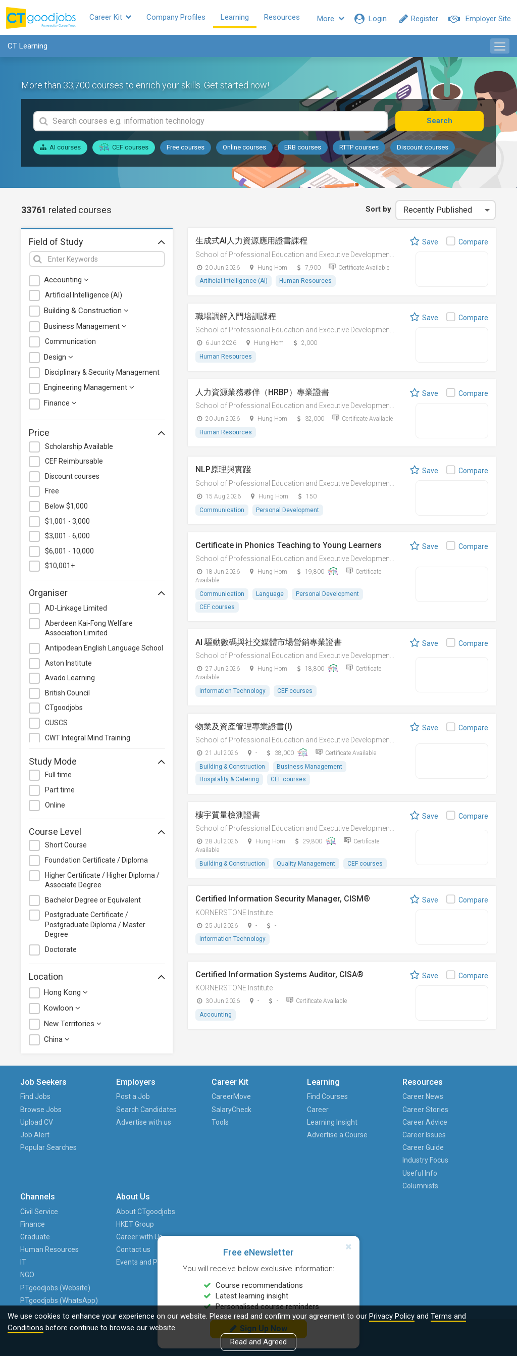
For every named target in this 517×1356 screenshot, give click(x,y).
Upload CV (37, 1125)
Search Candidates (109, 1118)
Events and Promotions (454, 1156)
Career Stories (324, 1112)
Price (97, 435)
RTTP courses (359, 150)
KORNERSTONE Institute (234, 917)
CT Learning (27, 48)
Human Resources (306, 283)
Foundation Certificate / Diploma (96, 863)
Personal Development (288, 513)
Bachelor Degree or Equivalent (93, 902)
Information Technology (232, 694)
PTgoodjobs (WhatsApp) (385, 1220)
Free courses (185, 150)
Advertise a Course (249, 1143)
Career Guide (321, 1150)
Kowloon (62, 1010)
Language (270, 596)
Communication (70, 344)
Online (55, 807)
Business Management (85, 328)
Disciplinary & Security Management (102, 375)
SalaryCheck (181, 1112)
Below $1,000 (66, 509)
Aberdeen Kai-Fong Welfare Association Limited (89, 631)
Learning (243, 18)
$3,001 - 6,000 (67, 538)
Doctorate (61, 952)
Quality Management (306, 867)
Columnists (319, 1188)
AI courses (60, 150)
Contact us (453, 1137)
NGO (373, 1176)
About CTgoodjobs (465, 1099)
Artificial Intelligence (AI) (83, 298)
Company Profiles (184, 18)
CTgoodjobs (64, 710)
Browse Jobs (42, 1112)
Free (52, 494)
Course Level (97, 834)
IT (369, 1163)
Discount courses (422, 150)
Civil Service (385, 1099)
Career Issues (322, 1137)
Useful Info (318, 1176)
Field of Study (97, 244)
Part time (60, 792)
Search (446, 123)
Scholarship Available (79, 449)
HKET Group (455, 1112)
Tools (169, 1125)
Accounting (66, 282)
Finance (60, 405)
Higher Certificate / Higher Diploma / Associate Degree (102, 883)
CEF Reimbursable (74, 464)
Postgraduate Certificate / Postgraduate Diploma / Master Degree (95, 927)
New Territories (72, 1026)
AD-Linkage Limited (76, 611)
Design (58, 359)
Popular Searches (36, 1156)
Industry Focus (324, 1163)
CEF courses (123, 149)
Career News (321, 1099)
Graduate (381, 1125)
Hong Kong (66, 994)
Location (97, 979)
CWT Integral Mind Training (87, 740)
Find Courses (251, 1099)
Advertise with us (114, 1143)
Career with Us (459, 1125)
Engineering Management (89, 389)
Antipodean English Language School (104, 650)
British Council (67, 695)
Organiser (97, 595)
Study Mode (97, 764)
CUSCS (56, 725)
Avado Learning (70, 680)
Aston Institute (68, 666)
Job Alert (35, 1137)
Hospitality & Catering (229, 783)
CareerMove (180, 1099)
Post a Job (108, 1099)
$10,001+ (60, 568)
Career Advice (323, 1125)
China (57, 1041)
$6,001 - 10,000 (69, 553)
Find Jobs (36, 1099)
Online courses (244, 150)
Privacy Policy (392, 1316)
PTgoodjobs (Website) (385, 1194)
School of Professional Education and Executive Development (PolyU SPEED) (317, 257)
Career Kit (118, 18)
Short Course (66, 847)
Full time (58, 777)
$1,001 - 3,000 (67, 524)
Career (242, 1112)
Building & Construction (86, 313)
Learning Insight (256, 1125)
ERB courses (302, 150)
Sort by (378, 211)
